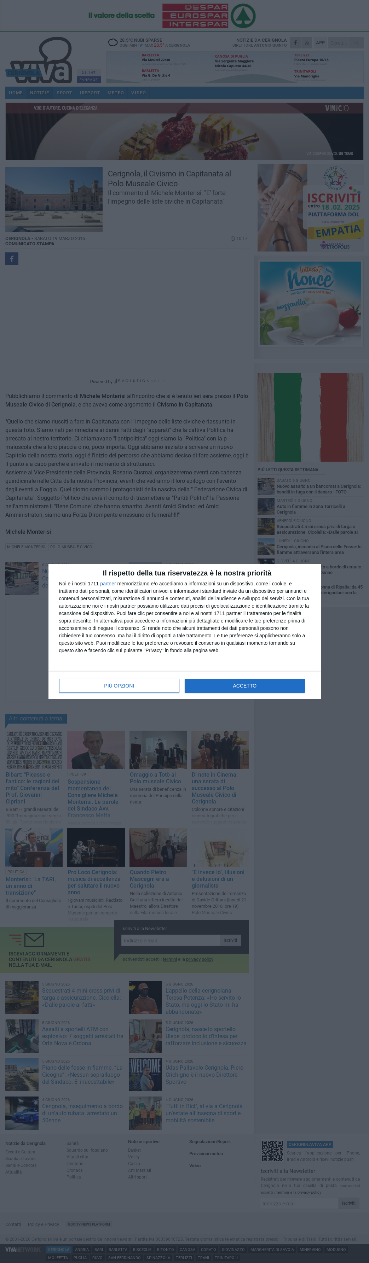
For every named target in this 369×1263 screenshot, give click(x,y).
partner (108, 583)
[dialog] (184, 631)
